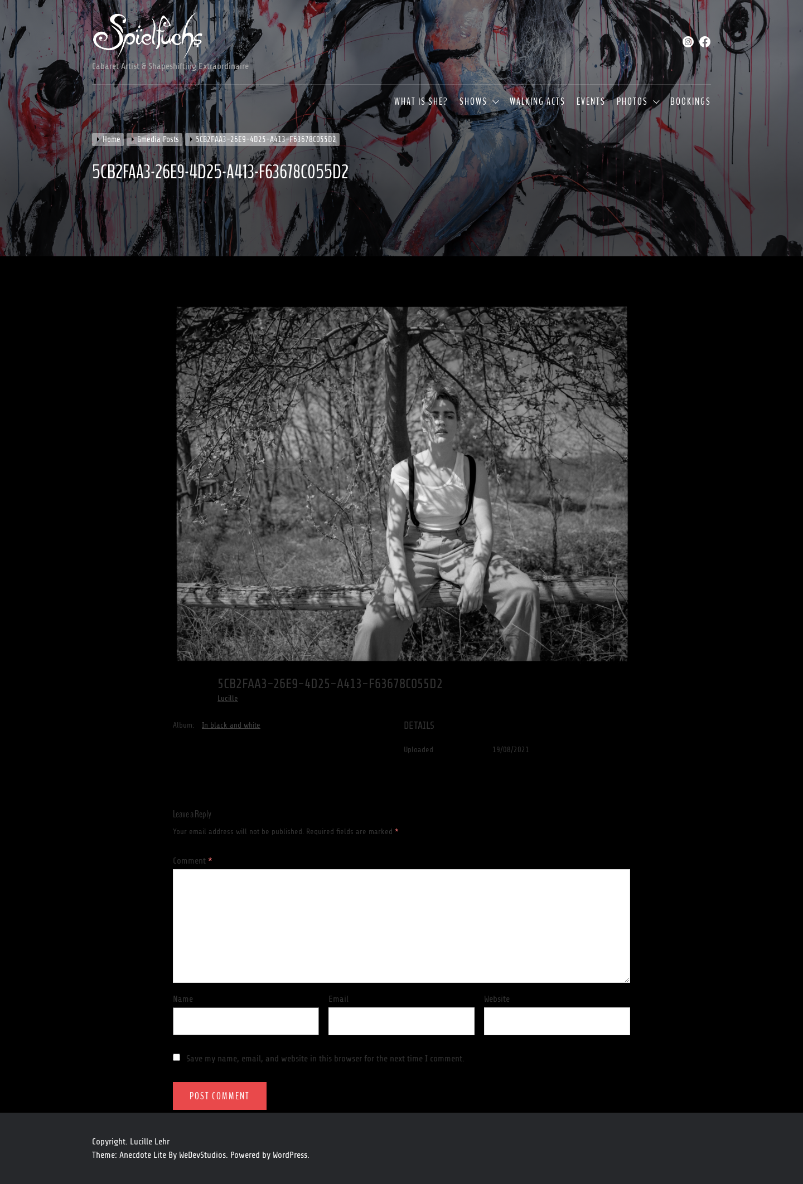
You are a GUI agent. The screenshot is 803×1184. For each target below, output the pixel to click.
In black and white (231, 725)
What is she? (421, 102)
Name (183, 999)
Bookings (690, 102)
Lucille (227, 698)
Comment (192, 861)
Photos (632, 102)
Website (497, 999)
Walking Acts (537, 102)
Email (338, 999)
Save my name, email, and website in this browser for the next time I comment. (325, 1059)
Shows (473, 102)
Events (591, 102)
